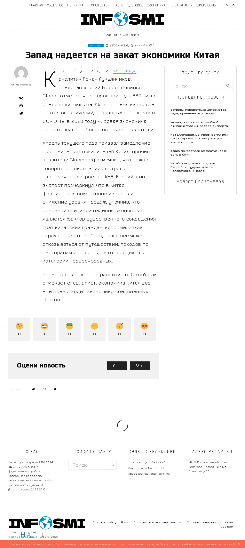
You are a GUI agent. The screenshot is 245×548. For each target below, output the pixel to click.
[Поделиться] (21, 98)
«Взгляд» (124, 70)
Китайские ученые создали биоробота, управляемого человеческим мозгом (192, 167)
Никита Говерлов (21, 84)
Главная (36, 5)
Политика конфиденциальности (158, 522)
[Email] (21, 106)
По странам (179, 5)
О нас (125, 522)
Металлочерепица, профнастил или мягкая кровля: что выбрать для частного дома (199, 138)
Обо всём (228, 526)
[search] (228, 86)
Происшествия (99, 5)
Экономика (156, 5)
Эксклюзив (206, 5)
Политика (75, 5)
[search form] (196, 86)
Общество (55, 5)
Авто (119, 5)
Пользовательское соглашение (211, 522)
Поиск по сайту (104, 522)
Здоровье (135, 5)
